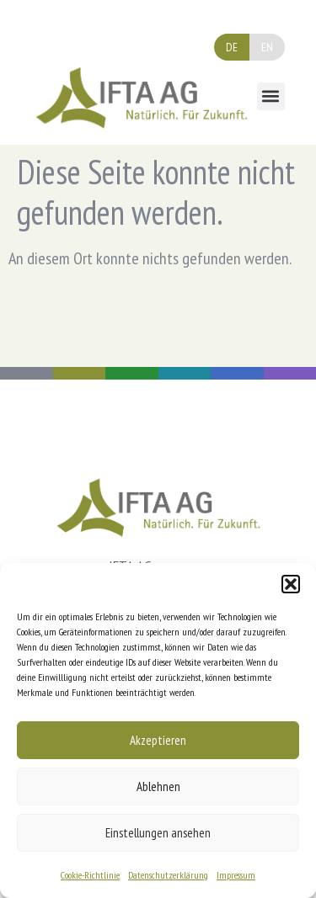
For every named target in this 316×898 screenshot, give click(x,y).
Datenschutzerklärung (168, 875)
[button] (290, 584)
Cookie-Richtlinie (90, 875)
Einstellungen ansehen (158, 833)
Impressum (236, 875)
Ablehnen (158, 786)
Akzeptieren (158, 740)
